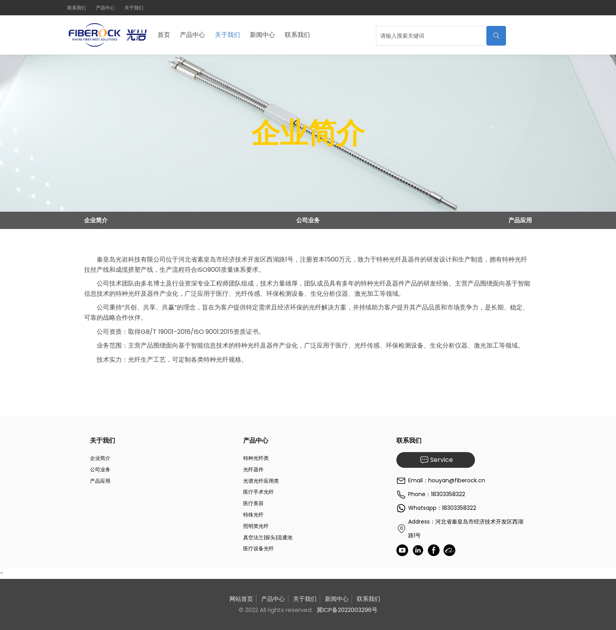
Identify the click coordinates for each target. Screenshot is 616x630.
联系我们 (76, 7)
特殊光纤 (253, 514)
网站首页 (241, 599)
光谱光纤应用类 (261, 481)
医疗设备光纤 (258, 548)
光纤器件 (253, 469)
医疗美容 (253, 503)
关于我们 (134, 7)
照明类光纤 (256, 526)
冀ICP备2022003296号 (347, 610)
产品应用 (520, 220)
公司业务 (308, 220)
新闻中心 (262, 34)
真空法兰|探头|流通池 (267, 537)
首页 (164, 34)
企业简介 (96, 220)
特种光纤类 (256, 458)
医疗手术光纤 (258, 492)
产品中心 (105, 7)
